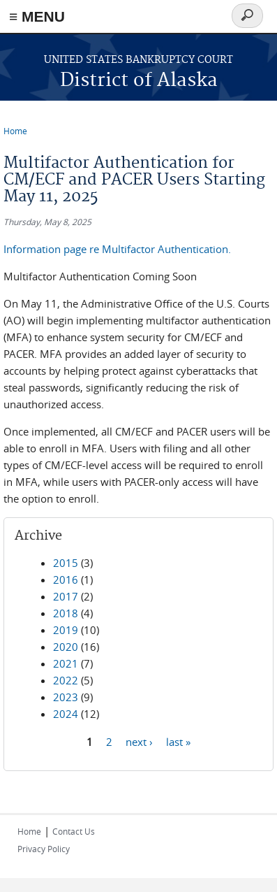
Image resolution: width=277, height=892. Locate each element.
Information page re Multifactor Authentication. (117, 249)
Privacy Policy (43, 848)
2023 (65, 697)
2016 (65, 580)
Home (15, 130)
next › (139, 741)
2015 (65, 563)
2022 (65, 680)
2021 (65, 663)
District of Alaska (139, 80)
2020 (65, 647)
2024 (65, 714)
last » (178, 741)
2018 (65, 613)
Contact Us (73, 831)
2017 (65, 596)
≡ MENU (37, 16)
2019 (65, 630)
